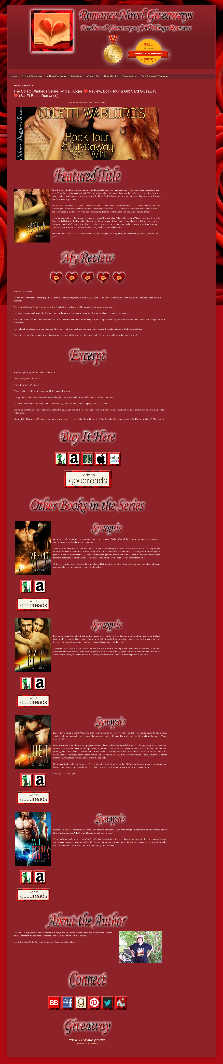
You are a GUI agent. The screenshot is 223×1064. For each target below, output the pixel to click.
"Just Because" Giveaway (154, 76)
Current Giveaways (32, 76)
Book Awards (129, 76)
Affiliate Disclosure (56, 76)
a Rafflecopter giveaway (88, 1043)
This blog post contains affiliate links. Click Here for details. (87, 102)
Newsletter (76, 76)
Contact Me (93, 76)
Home (14, 76)
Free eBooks (111, 76)
